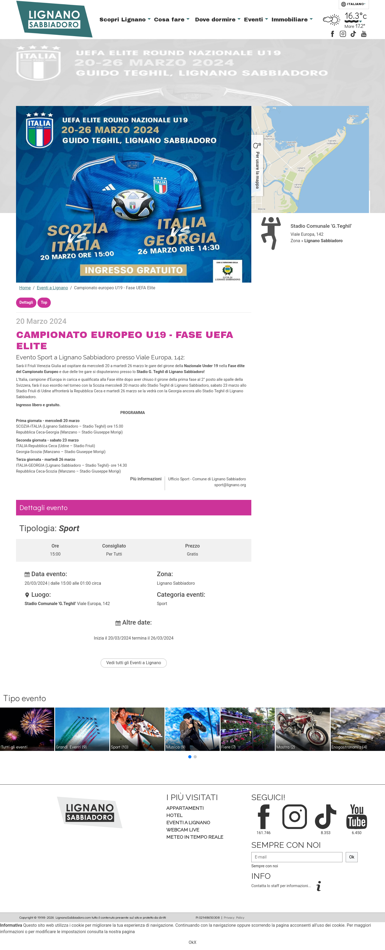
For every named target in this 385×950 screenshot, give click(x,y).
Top (44, 302)
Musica (175, 747)
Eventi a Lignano (52, 287)
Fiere (228, 747)
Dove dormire (216, 19)
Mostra (285, 747)
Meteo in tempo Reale (194, 837)
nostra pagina (122, 931)
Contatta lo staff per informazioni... (281, 886)
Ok (351, 857)
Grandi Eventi (71, 747)
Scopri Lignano (123, 19)
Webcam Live (182, 830)
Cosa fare (170, 19)
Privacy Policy (234, 917)
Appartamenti (185, 808)
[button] (189, 756)
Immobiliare (290, 19)
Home (25, 287)
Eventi (254, 19)
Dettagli (26, 302)
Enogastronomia (349, 747)
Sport (119, 747)
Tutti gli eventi (14, 747)
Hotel (174, 815)
